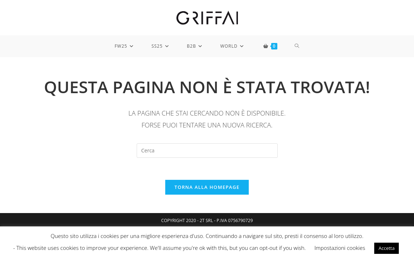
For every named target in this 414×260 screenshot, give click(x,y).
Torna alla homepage (207, 187)
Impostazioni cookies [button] (339, 247)
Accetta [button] (386, 248)
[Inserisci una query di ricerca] (207, 150)
